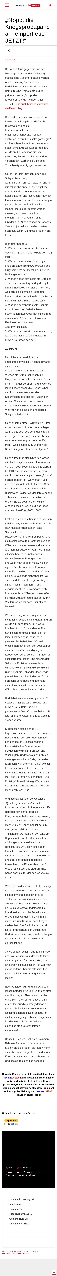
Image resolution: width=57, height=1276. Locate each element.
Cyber (12, 1228)
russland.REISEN (20, 1219)
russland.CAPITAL (21, 1223)
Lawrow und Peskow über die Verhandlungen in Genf (25, 1174)
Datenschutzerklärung (20, 1253)
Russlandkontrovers (22, 1214)
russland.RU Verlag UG (21, 1199)
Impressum (17, 1204)
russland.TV (19, 1209)
